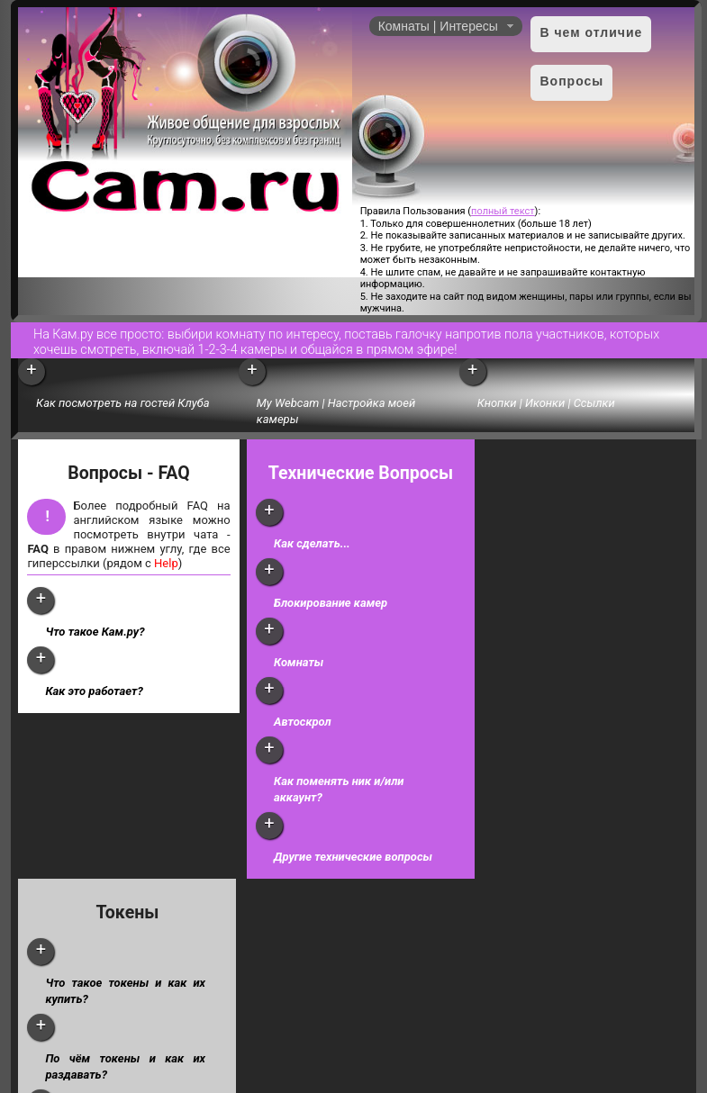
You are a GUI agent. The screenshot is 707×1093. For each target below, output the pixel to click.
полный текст (502, 211)
